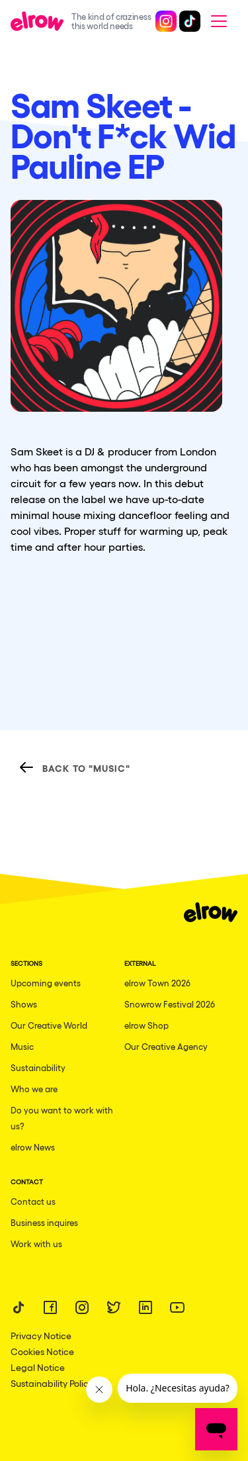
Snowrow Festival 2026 (169, 1004)
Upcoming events (46, 983)
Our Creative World (49, 1025)
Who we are (34, 1089)
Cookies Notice (42, 1351)
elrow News (33, 1147)
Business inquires (44, 1222)
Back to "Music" (74, 767)
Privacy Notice (41, 1335)
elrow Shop (146, 1025)
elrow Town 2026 (157, 983)
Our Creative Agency (166, 1046)
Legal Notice (38, 1367)
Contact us (33, 1201)
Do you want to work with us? (62, 1118)
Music (22, 1046)
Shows (24, 1004)
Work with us (36, 1244)
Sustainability (38, 1067)
